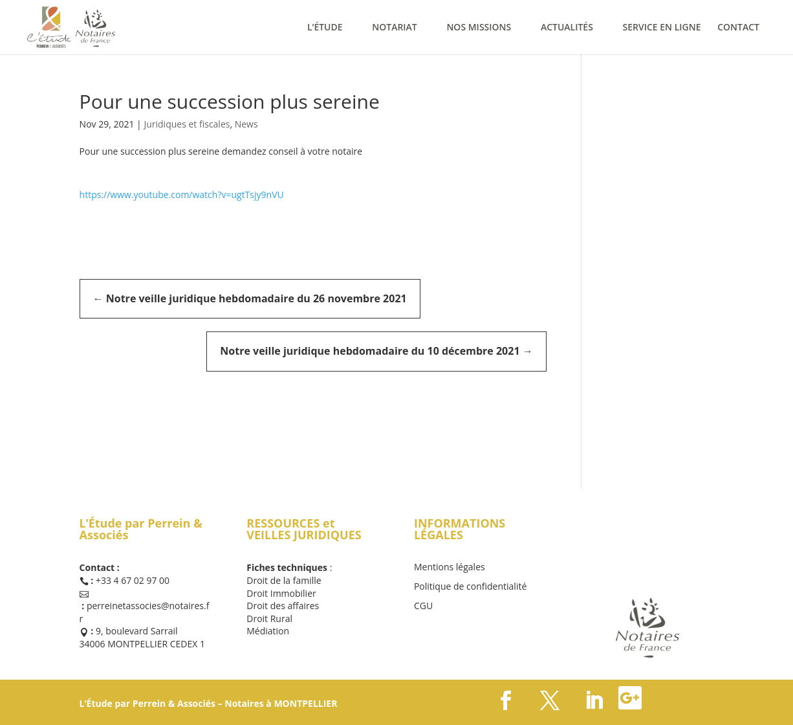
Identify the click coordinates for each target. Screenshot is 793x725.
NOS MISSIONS (478, 28)
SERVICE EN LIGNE (662, 28)
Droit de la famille (283, 580)
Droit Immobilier (281, 593)
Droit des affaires (282, 605)
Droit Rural (269, 618)
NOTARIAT (394, 28)
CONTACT (738, 28)
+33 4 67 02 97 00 (132, 580)
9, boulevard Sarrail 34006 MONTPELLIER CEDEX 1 (142, 637)
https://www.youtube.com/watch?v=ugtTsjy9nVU (182, 194)
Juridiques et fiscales (187, 124)
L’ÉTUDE (325, 28)
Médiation (267, 631)
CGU (423, 606)
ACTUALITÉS (567, 28)
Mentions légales (449, 568)
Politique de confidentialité (470, 587)
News (246, 124)
